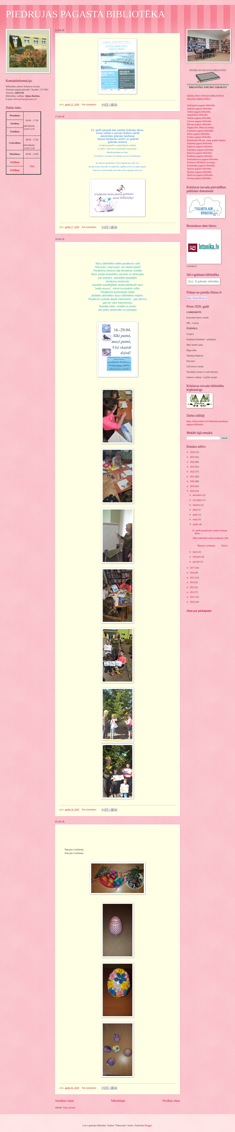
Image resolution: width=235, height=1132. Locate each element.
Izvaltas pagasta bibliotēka (199, 137)
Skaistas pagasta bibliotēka (199, 168)
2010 (192, 602)
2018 (192, 491)
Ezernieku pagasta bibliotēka (200, 131)
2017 (192, 568)
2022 (192, 471)
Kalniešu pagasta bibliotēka (199, 143)
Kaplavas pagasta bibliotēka (199, 146)
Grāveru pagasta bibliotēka (199, 121)
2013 (192, 587)
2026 (192, 452)
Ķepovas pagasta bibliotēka (199, 153)
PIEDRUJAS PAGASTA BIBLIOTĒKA (85, 14)
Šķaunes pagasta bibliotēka (199, 172)
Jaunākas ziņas (64, 1100)
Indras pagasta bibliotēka (198, 134)
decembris (198, 495)
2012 (192, 592)
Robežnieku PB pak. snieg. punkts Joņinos (206, 140)
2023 (192, 467)
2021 (192, 476)
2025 (192, 457)
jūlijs (195, 510)
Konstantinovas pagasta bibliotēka (202, 159)
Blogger (148, 1125)
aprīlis (196, 524)
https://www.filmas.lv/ (197, 298)
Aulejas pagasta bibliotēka (199, 118)
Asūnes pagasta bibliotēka (199, 112)
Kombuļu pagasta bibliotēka (200, 156)
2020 (192, 481)
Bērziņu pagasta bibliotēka (199, 124)
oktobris (197, 505)
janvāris (196, 562)
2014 (192, 582)
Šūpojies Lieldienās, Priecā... (210, 545)
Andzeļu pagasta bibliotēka (199, 108)
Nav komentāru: (89, 104)
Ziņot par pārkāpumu (199, 610)
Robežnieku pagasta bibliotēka (201, 165)
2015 (192, 577)
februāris (197, 557)
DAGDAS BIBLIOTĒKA (199, 99)
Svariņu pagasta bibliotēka (199, 178)
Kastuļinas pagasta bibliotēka (200, 150)
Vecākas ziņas (171, 1100)
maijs (195, 519)
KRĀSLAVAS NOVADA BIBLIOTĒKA (205, 96)
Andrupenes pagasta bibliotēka (201, 105)
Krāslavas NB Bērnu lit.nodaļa (201, 162)
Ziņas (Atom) (69, 1107)
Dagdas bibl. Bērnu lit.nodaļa (200, 127)
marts (195, 552)
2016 (192, 572)
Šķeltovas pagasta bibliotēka (200, 175)
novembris (198, 500)
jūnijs (195, 514)
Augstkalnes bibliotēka (197, 115)
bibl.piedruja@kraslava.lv (25, 99)
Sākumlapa (118, 1100)
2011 (192, 597)
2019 (192, 486)
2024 (192, 462)
